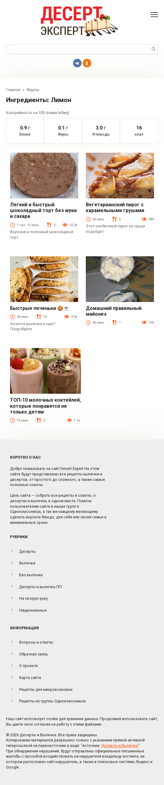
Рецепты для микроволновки (45, 689)
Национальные (33, 610)
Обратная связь (33, 654)
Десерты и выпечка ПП (40, 586)
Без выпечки (31, 575)
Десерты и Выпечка (119, 745)
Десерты (27, 551)
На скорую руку (33, 598)
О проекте (28, 665)
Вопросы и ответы (36, 642)
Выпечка (27, 563)
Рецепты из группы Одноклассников (52, 701)
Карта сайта (30, 677)
